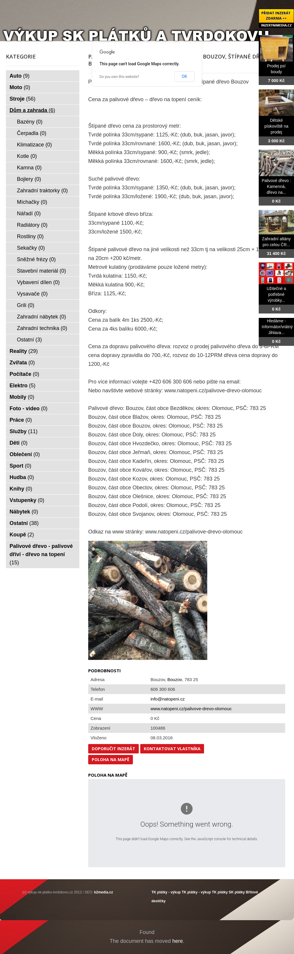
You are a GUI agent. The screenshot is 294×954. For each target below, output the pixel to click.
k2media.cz (103, 892)
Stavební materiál (41, 271)
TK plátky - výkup (166, 892)
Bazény (30, 122)
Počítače (24, 374)
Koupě (22, 535)
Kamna (29, 168)
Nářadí (29, 213)
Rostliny (30, 236)
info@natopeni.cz (168, 698)
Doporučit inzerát (113, 748)
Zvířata (22, 363)
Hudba (22, 477)
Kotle (27, 156)
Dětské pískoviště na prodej (276, 126)
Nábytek (24, 512)
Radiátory (32, 225)
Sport (20, 466)
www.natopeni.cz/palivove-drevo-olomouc (191, 708)
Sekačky (31, 248)
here (177, 941)
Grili (25, 305)
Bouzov (174, 679)
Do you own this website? (119, 77)
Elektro (23, 385)
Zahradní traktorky (42, 191)
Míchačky (32, 202)
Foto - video (29, 408)
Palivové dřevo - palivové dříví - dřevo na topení (41, 554)
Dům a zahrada (32, 110)
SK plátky (237, 892)
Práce (21, 420)
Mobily (22, 397)
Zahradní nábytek (41, 317)
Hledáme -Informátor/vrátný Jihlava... (277, 326)
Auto (20, 76)
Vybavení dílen (38, 282)
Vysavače (32, 294)
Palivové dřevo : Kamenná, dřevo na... (276, 186)
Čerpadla (31, 133)
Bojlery (29, 179)
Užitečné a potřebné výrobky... (276, 294)
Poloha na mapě (110, 759)
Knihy (21, 489)
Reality (24, 351)
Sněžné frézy (36, 259)
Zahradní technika (42, 328)
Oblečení (25, 454)
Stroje (23, 99)
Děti (19, 443)
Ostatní (29, 340)
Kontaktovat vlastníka (172, 748)
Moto (20, 87)
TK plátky (220, 892)
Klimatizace (34, 145)
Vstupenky (27, 500)
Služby (24, 431)
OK (184, 76)
